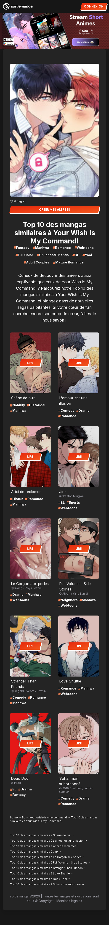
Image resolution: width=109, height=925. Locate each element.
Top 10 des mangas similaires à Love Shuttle (40, 873)
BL (23, 817)
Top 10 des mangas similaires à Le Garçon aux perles (46, 857)
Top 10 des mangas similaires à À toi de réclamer (43, 846)
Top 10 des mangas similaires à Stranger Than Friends (46, 868)
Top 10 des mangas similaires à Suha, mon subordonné (47, 884)
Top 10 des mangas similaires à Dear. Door (38, 879)
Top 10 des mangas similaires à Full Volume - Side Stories (49, 862)
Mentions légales (69, 901)
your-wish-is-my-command (48, 817)
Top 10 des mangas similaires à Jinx (34, 851)
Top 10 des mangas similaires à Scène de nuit (41, 835)
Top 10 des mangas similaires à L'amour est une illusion (47, 840)
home (14, 817)
